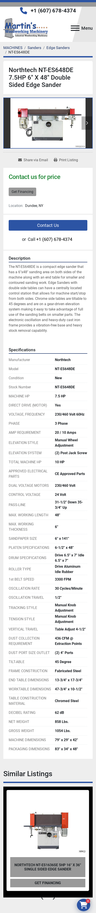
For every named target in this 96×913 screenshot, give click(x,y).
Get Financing (22, 192)
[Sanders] (34, 47)
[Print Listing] (66, 160)
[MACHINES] (12, 47)
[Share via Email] (33, 160)
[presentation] (42, 897)
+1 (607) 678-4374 (53, 11)
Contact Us (48, 225)
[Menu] (75, 28)
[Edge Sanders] (58, 47)
